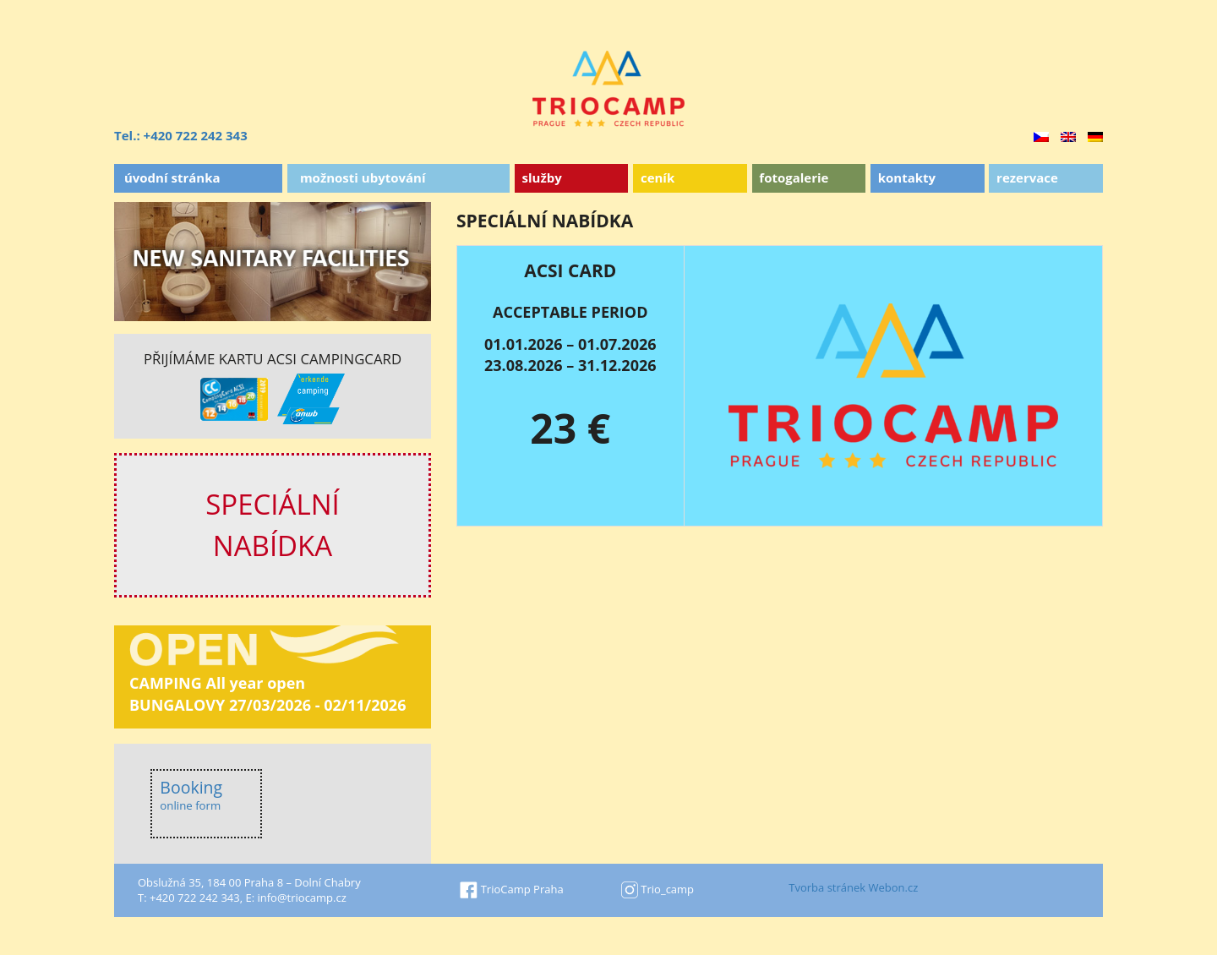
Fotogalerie (793, 177)
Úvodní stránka (172, 177)
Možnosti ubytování (363, 177)
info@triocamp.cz (301, 897)
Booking (191, 795)
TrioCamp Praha (511, 889)
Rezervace (1027, 177)
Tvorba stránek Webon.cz (853, 887)
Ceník (657, 177)
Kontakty (907, 177)
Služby (542, 177)
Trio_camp (657, 889)
